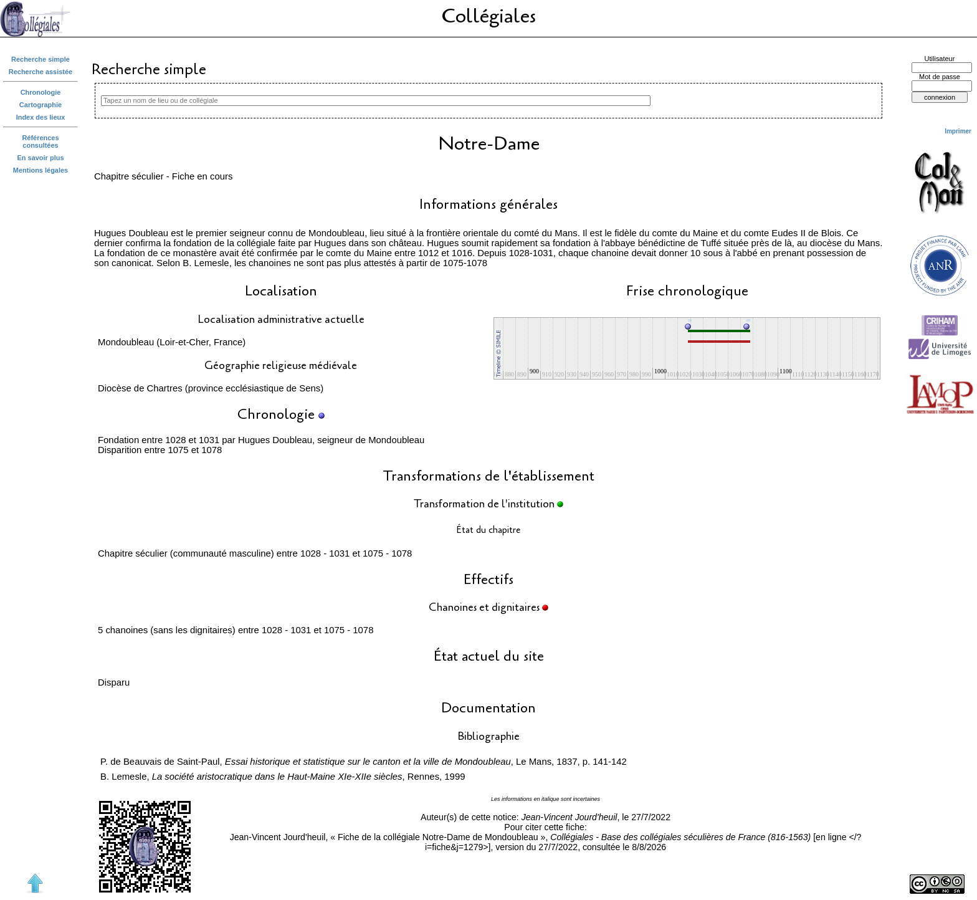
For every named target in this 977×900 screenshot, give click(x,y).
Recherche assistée (40, 71)
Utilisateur (940, 58)
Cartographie (40, 104)
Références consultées (40, 141)
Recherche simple (40, 59)
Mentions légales (40, 170)
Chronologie (41, 92)
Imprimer (958, 131)
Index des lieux (40, 117)
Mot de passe (939, 76)
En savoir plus (40, 157)
